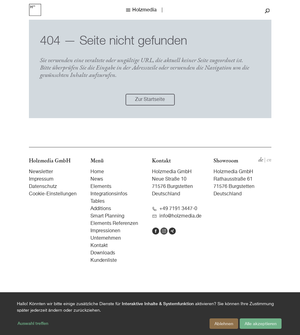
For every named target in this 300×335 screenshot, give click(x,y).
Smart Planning (107, 216)
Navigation (218, 69)
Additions (100, 208)
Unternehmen (105, 238)
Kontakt (99, 245)
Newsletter (41, 171)
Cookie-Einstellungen (53, 194)
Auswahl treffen (33, 323)
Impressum (41, 179)
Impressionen (105, 231)
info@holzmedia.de (177, 216)
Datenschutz (43, 186)
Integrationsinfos (108, 194)
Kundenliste (103, 260)
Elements (100, 186)
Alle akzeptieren (261, 323)
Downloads (102, 253)
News (96, 179)
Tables (97, 201)
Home (97, 171)
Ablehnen (223, 323)
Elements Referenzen (114, 223)
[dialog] (150, 313)
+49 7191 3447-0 (174, 209)
